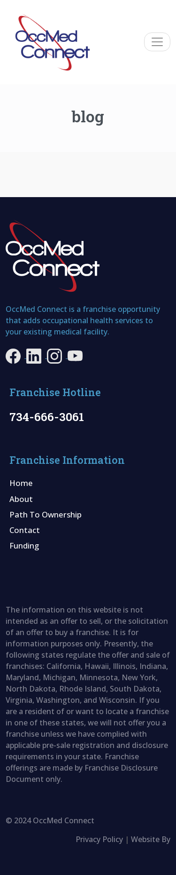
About (21, 498)
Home (21, 482)
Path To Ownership (45, 514)
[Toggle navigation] (157, 41)
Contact (24, 530)
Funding (24, 545)
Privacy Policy (99, 839)
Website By (150, 839)
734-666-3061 (46, 416)
